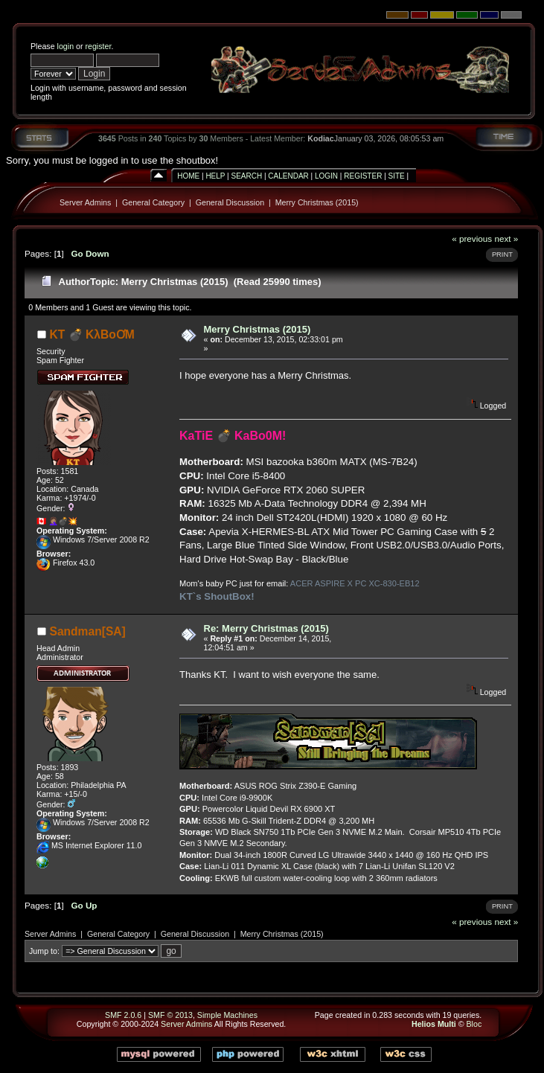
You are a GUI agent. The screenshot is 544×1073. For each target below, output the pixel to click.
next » (506, 238)
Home (188, 176)
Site (396, 176)
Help (215, 176)
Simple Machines (227, 1014)
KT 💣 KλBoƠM (92, 334)
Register (363, 176)
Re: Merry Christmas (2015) (266, 628)
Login (326, 176)
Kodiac (320, 138)
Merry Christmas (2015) (317, 202)
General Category (153, 202)
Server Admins (85, 202)
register (98, 46)
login (65, 46)
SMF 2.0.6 (123, 1014)
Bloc (474, 1023)
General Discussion (230, 202)
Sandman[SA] (88, 631)
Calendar (288, 176)
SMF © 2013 (170, 1014)
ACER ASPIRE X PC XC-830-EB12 (355, 583)
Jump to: (44, 951)
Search (246, 176)
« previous (472, 238)
